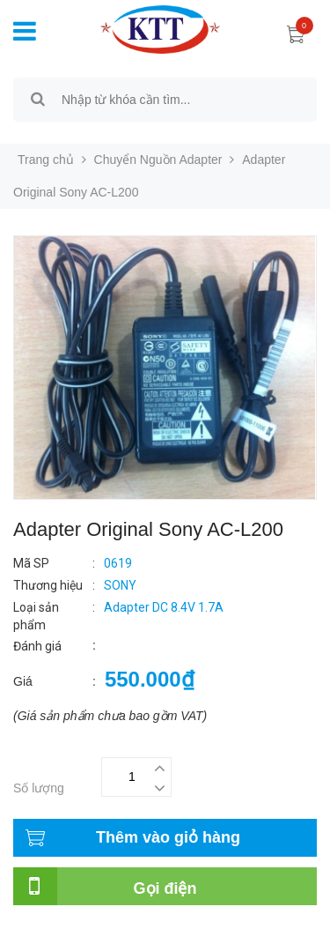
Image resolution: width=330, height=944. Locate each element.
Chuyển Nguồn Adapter (158, 159)
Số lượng (38, 788)
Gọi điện (165, 888)
